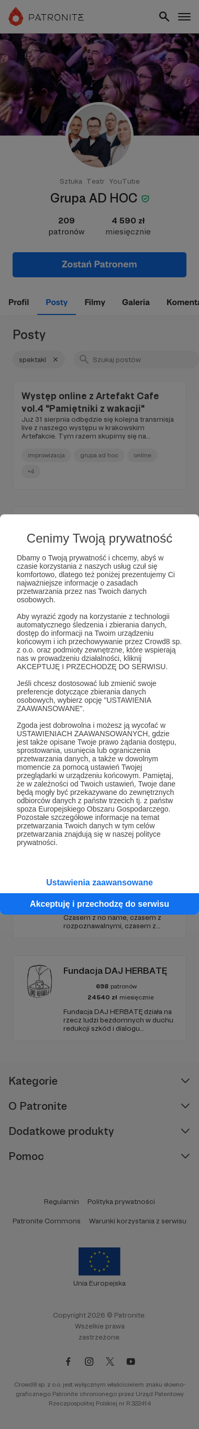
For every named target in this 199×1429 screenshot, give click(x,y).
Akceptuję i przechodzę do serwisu (99, 903)
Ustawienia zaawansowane (99, 882)
